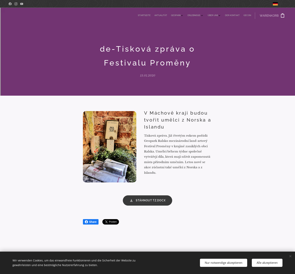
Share (91, 221)
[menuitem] (219, 15)
